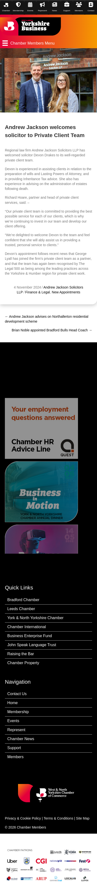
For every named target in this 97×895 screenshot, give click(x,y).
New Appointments (66, 292)
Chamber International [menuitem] (26, 627)
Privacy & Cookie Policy (23, 818)
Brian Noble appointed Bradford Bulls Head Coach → (52, 330)
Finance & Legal (37, 292)
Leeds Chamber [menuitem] (21, 609)
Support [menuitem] (14, 748)
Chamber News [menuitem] (20, 739)
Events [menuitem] (13, 721)
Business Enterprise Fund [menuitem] (29, 636)
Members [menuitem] (15, 757)
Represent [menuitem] (16, 730)
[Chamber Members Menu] (48, 43)
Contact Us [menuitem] (17, 694)
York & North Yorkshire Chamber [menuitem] (35, 618)
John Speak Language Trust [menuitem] (31, 645)
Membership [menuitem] (18, 712)
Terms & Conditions (58, 818)
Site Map (82, 818)
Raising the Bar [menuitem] (20, 654)
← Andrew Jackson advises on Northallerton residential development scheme (46, 319)
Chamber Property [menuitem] (23, 663)
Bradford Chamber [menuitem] (23, 600)
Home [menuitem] (12, 703)
